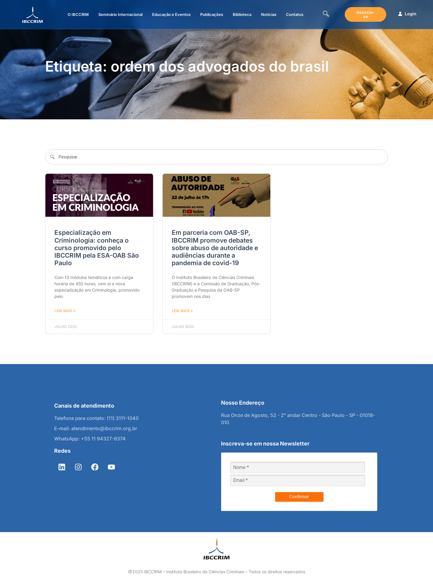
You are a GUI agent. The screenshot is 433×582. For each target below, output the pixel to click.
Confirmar (299, 496)
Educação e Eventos (171, 14)
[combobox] (216, 156)
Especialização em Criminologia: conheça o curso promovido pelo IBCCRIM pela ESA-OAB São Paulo (96, 248)
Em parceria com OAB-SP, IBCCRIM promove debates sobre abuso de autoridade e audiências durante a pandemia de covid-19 (215, 248)
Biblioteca (242, 14)
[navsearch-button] (326, 14)
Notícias (268, 14)
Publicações (211, 14)
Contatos (294, 14)
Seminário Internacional (120, 14)
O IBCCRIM (78, 14)
